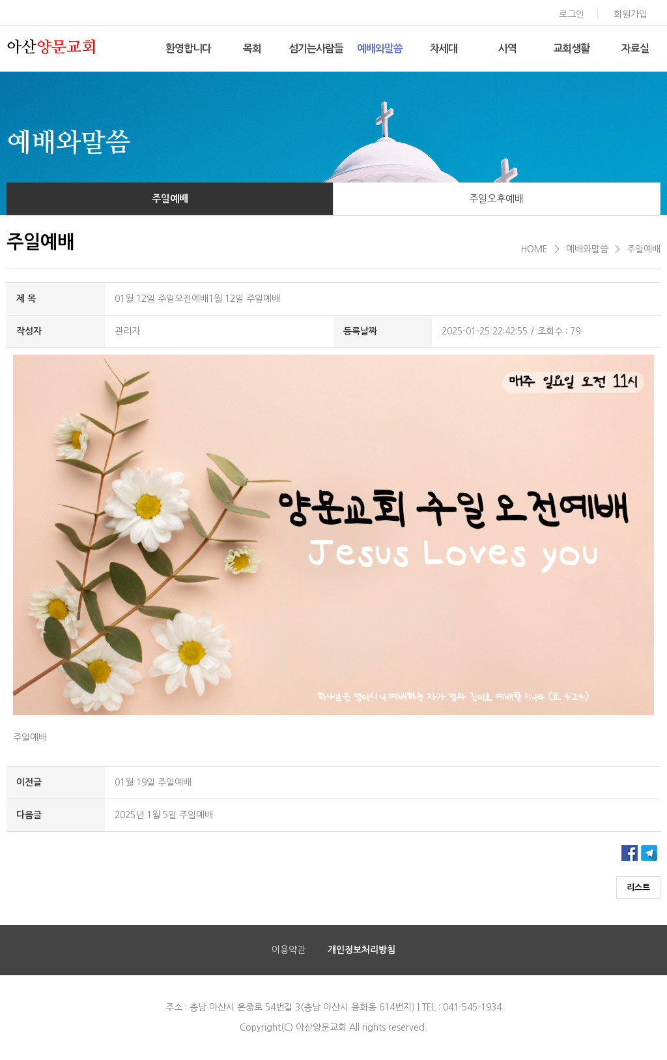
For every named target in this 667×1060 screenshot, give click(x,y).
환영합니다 (188, 48)
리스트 (638, 887)
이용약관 (288, 949)
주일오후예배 (496, 198)
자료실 (635, 48)
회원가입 (630, 14)
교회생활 (571, 48)
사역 (507, 48)
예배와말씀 (380, 48)
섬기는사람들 (316, 48)
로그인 (571, 14)
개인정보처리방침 (361, 949)
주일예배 (170, 198)
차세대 (443, 48)
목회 (252, 48)
